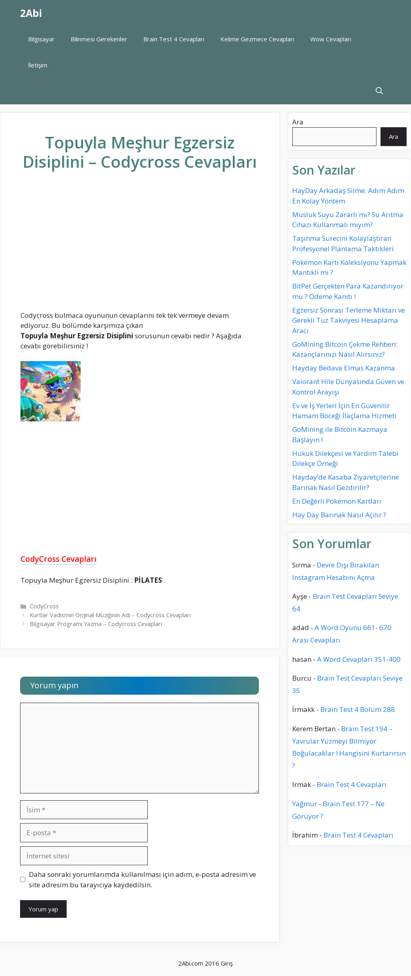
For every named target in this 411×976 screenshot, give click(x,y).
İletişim (37, 65)
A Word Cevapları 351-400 (359, 659)
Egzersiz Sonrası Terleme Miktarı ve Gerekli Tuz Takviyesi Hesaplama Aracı (348, 320)
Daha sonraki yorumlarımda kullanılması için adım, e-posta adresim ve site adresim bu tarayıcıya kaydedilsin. (142, 879)
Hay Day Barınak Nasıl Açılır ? (339, 514)
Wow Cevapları (330, 39)
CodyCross (44, 606)
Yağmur (304, 803)
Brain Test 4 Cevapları (173, 39)
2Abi (31, 13)
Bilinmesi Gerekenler (99, 39)
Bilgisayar (41, 39)
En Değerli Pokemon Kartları (336, 501)
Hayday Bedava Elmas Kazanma (343, 367)
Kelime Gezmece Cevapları (257, 39)
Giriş (227, 963)
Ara (297, 121)
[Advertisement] (139, 247)
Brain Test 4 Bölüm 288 (357, 709)
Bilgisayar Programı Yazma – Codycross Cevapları (96, 624)
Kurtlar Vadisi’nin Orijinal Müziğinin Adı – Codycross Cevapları (110, 615)
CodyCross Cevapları (58, 559)
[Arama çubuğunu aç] (379, 91)
